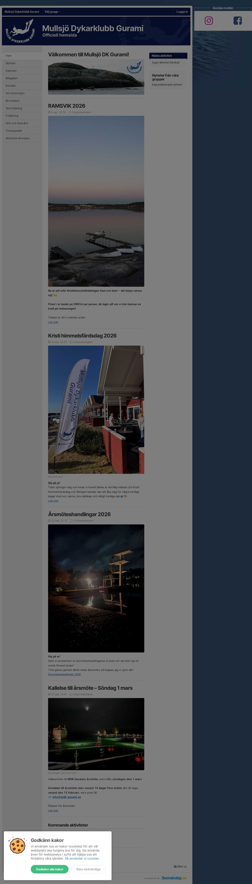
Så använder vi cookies (82, 858)
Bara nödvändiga (88, 869)
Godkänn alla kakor (49, 869)
